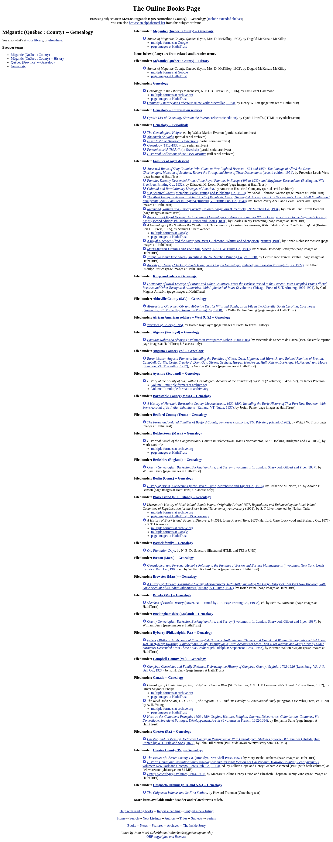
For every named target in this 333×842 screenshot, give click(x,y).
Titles (183, 818)
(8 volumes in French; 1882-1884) (231, 718)
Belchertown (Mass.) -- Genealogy (177, 433)
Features (157, 825)
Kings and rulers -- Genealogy (174, 276)
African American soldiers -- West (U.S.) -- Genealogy (191, 317)
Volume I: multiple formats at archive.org (179, 385)
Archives (173, 825)
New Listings (152, 818)
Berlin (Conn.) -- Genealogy (173, 478)
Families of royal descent (171, 161)
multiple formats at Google (169, 42)
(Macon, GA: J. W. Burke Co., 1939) (199, 249)
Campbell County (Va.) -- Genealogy (179, 659)
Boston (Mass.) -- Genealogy (173, 558)
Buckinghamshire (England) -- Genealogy (183, 614)
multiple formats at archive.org (172, 95)
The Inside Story (194, 825)
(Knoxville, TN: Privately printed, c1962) (218, 422)
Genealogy (18, 66)
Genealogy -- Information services (177, 110)
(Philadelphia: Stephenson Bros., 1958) (234, 644)
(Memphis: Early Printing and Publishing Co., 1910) (196, 193)
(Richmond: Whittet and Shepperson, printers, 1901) (214, 241)
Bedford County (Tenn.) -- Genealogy (180, 414)
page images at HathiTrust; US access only (180, 516)
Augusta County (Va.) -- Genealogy (178, 351)
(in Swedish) (173, 149)
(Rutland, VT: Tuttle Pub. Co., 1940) (236, 199)
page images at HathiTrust (169, 46)
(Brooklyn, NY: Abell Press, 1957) (194, 758)
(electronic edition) (192, 118)
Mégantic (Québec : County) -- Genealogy (183, 31)
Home (121, 818)
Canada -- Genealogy (168, 677)
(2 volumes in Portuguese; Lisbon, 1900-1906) (198, 340)
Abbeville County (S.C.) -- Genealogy (179, 298)
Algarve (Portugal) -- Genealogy (176, 332)
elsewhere (55, 40)
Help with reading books (136, 811)
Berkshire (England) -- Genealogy (177, 459)
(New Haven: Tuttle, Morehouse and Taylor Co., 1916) (205, 486)
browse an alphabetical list (147, 23)
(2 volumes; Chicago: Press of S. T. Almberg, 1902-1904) (235, 285)
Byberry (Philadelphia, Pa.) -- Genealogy (182, 632)
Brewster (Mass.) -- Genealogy (175, 576)
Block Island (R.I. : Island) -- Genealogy (182, 497)
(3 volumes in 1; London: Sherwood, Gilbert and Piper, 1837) (231, 467)
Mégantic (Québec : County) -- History (37, 58)
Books (131, 825)
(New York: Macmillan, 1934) (191, 103)
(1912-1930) (163, 145)
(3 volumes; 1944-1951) (176, 774)
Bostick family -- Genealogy (173, 543)
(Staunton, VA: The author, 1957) (235, 362)
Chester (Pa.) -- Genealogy (172, 731)
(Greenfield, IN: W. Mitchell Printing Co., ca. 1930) (202, 257)
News (144, 825)
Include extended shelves (225, 19)
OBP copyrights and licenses (166, 836)
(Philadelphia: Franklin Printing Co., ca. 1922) (225, 265)
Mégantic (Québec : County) (30, 54)
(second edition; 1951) (227, 170)
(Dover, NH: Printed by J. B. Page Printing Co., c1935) (203, 603)
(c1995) (165, 325)
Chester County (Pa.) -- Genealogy (178, 750)
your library (35, 40)
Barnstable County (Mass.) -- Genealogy (182, 396)
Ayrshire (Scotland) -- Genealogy (176, 373)
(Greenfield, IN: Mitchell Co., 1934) (213, 209)
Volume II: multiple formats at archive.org (179, 389)
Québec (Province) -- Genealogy (33, 62)
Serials (211, 818)
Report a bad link (169, 811)
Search (134, 818)
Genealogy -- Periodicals (170, 125)
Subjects (197, 818)
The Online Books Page (166, 8)
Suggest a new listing (199, 811)
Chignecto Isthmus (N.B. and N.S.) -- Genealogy (187, 785)
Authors (170, 818)
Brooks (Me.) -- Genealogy (172, 595)
